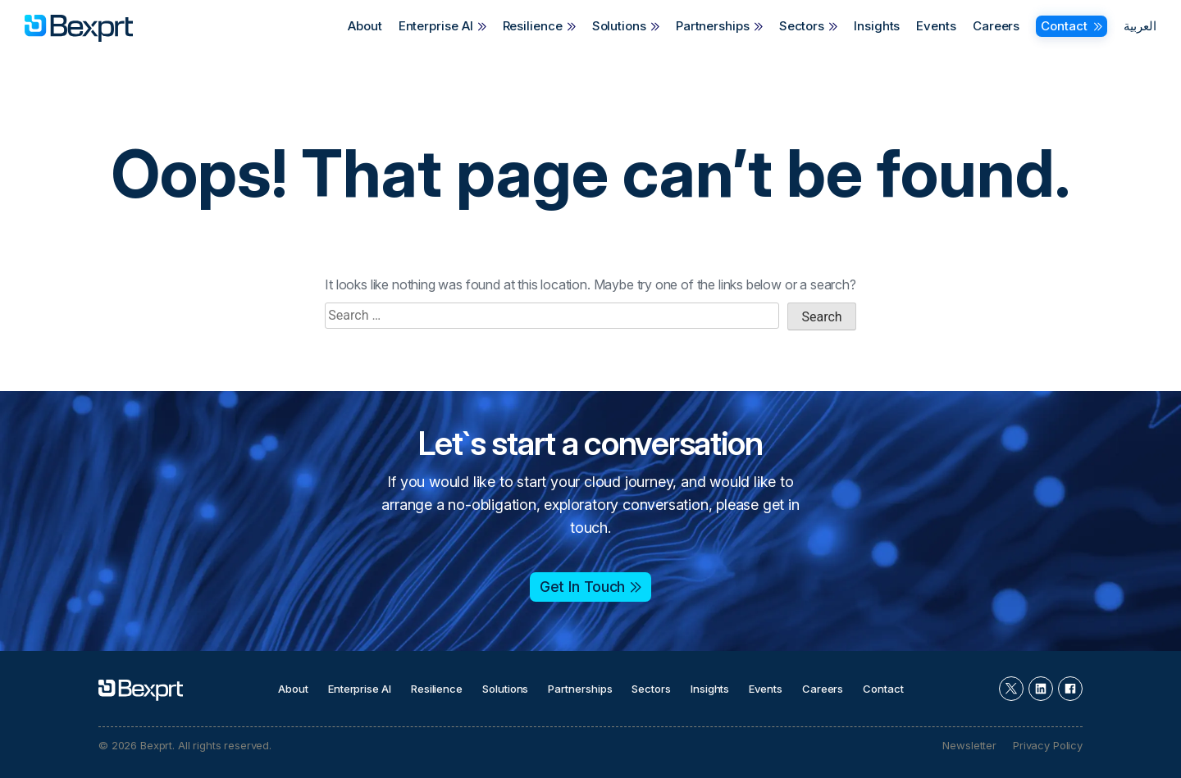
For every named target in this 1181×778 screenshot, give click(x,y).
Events (935, 26)
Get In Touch (583, 586)
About (365, 26)
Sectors (801, 26)
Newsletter (969, 745)
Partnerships (713, 26)
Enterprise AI (436, 26)
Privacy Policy (1048, 745)
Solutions (619, 26)
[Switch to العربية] (1135, 26)
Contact (1064, 26)
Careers (996, 26)
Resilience (533, 26)
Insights (877, 26)
